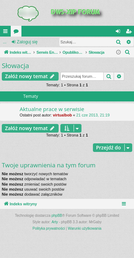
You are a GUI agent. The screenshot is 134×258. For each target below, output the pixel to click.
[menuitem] (127, 52)
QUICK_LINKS (7, 33)
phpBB (56, 216)
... (4, 41)
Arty (54, 222)
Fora (17, 33)
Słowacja (15, 65)
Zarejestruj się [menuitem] (130, 33)
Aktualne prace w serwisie (52, 109)
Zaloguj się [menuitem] (119, 33)
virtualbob (62, 115)
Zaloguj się (27, 41)
